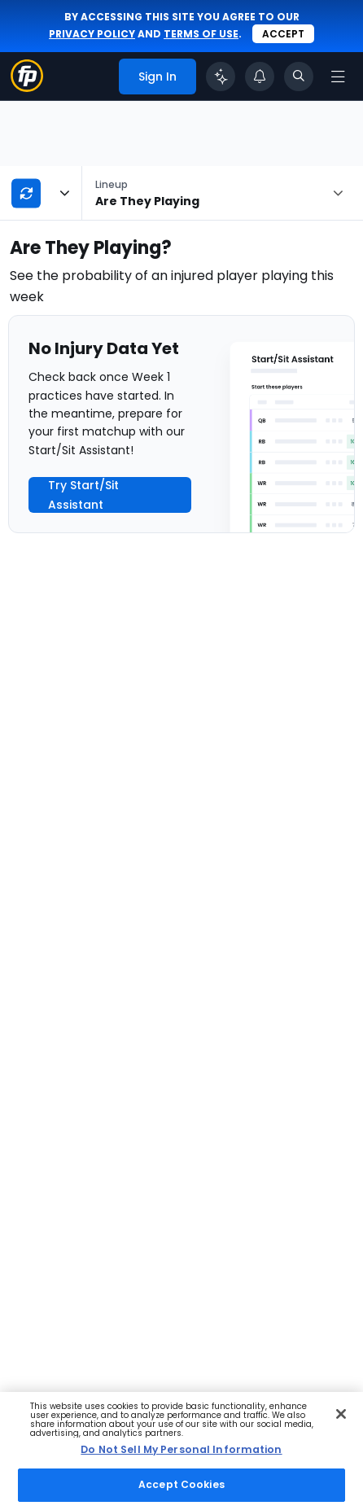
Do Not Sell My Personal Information (181, 1449)
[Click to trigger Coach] (220, 76)
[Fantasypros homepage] (27, 87)
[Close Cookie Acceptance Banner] (341, 1414)
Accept (283, 34)
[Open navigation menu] (337, 76)
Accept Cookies (181, 1484)
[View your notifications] (259, 76)
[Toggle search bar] (298, 76)
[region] (181, 1451)
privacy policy (92, 34)
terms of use (201, 34)
